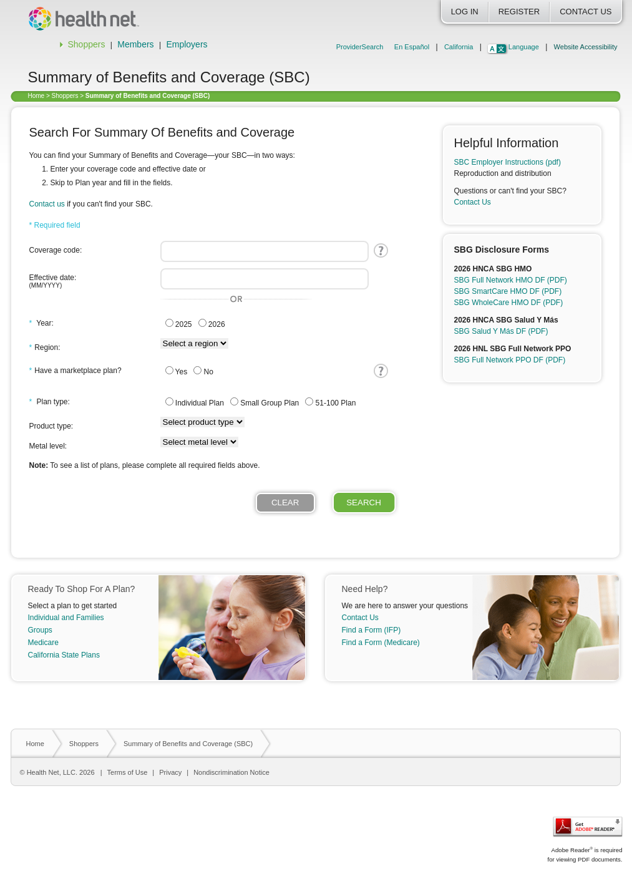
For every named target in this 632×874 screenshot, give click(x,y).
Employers (186, 44)
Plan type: (49, 401)
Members (135, 44)
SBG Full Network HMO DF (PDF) (510, 280)
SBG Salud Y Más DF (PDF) (501, 331)
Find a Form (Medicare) (381, 642)
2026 (211, 324)
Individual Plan (194, 402)
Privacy (170, 772)
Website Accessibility (586, 47)
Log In (465, 11)
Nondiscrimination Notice (231, 772)
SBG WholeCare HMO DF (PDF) (508, 302)
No (203, 371)
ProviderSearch (360, 47)
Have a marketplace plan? (75, 370)
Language (523, 47)
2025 (178, 324)
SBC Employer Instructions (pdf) (507, 162)
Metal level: (48, 446)
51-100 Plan (330, 402)
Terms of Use (127, 772)
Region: (45, 347)
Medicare (43, 642)
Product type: (51, 426)
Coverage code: (55, 250)
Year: (41, 323)
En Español (411, 47)
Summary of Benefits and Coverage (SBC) (188, 743)
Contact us (48, 204)
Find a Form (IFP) (371, 630)
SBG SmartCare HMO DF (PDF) (508, 291)
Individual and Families (66, 617)
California (458, 47)
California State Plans (64, 655)
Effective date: (91, 281)
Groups (40, 630)
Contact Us (585, 11)
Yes (176, 371)
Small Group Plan (264, 402)
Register (519, 11)
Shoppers (86, 44)
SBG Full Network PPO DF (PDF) (510, 360)
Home (36, 95)
